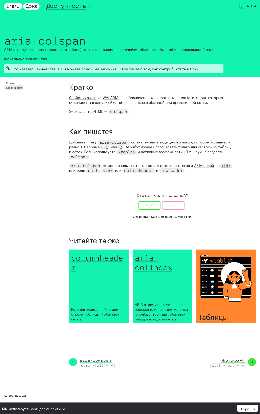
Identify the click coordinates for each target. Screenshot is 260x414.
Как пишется (13, 86)
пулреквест (184, 216)
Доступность (66, 6)
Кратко (10, 83)
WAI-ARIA (110, 97)
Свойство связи (82, 97)
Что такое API (233, 359)
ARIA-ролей (204, 165)
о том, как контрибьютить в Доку (169, 68)
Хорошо (248, 408)
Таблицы (213, 316)
